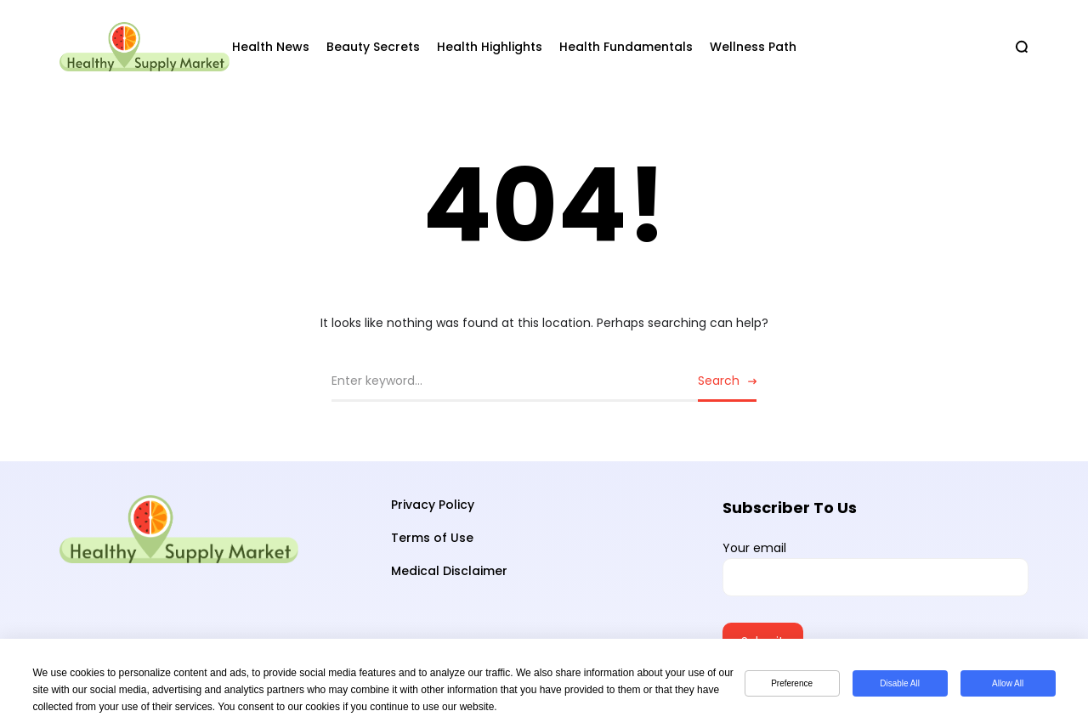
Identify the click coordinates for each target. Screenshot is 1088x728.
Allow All (1007, 683)
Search (719, 380)
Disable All (900, 683)
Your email (875, 568)
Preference (792, 683)
